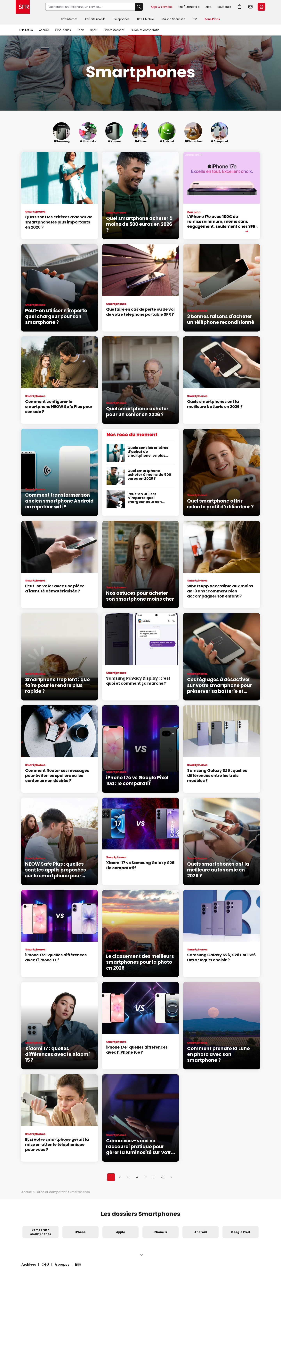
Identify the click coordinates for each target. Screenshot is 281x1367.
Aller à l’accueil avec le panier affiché (239, 7)
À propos (62, 1264)
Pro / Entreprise (189, 7)
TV (195, 19)
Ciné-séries (63, 30)
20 (163, 1177)
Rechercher (139, 7)
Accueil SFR (23, 7)
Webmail (250, 7)
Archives (28, 1264)
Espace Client (261, 7)
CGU (45, 1264)
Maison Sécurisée (173, 19)
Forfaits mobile (95, 19)
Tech (80, 30)
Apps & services (161, 7)
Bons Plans (212, 19)
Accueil (44, 30)
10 (154, 1177)
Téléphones (121, 19)
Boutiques (224, 7)
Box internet (69, 19)
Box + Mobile (145, 19)
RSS (78, 1264)
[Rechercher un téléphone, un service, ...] (90, 7)
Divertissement (114, 30)
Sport (94, 30)
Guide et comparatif (145, 30)
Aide (208, 7)
